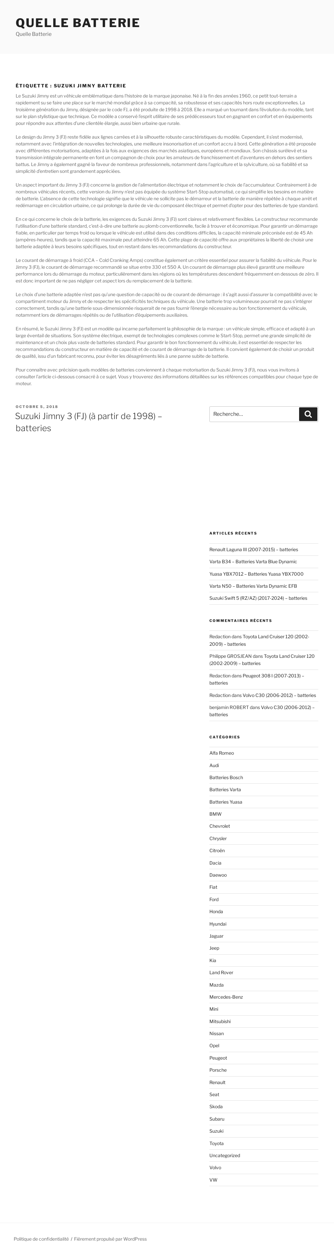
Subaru (216, 1119)
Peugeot (218, 1058)
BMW (215, 814)
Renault (217, 1082)
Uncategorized (224, 1155)
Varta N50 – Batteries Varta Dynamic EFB (253, 586)
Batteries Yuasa (225, 802)
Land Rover (221, 972)
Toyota (216, 1143)
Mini (213, 1009)
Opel (214, 1045)
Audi (214, 765)
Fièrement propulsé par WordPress (110, 1239)
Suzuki (216, 1131)
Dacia (215, 863)
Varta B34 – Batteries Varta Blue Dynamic (253, 561)
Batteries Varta (225, 789)
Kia (212, 960)
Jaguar (216, 936)
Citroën (217, 850)
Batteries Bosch (226, 777)
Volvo (215, 1167)
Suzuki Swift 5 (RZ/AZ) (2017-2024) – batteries (258, 598)
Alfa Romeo (221, 753)
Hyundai (217, 924)
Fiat (213, 887)
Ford (214, 899)
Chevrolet (219, 826)
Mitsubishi (220, 1021)
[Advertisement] (263, 476)
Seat (214, 1094)
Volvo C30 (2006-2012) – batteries (279, 695)
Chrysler (218, 838)
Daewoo (218, 875)
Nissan (216, 1033)
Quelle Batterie (78, 23)
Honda (216, 911)
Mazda (216, 985)
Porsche (218, 1070)
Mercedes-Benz (226, 997)
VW (213, 1180)
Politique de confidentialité (41, 1239)
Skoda (216, 1106)
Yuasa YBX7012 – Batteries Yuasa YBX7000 (256, 574)
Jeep (214, 948)
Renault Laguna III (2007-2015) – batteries (253, 549)
